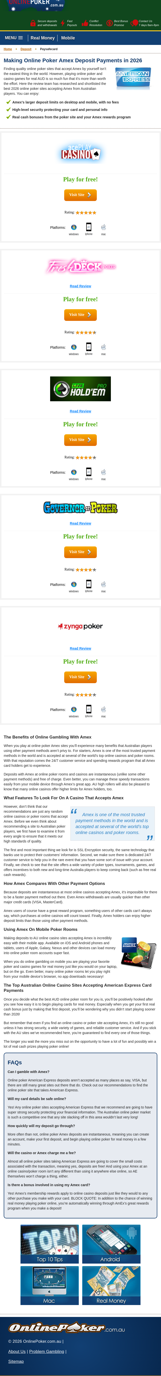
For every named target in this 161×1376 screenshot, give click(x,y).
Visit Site (76, 195)
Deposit (25, 49)
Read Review (80, 286)
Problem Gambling (46, 1351)
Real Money (43, 37)
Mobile (68, 37)
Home (8, 49)
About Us (17, 1351)
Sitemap (16, 1361)
